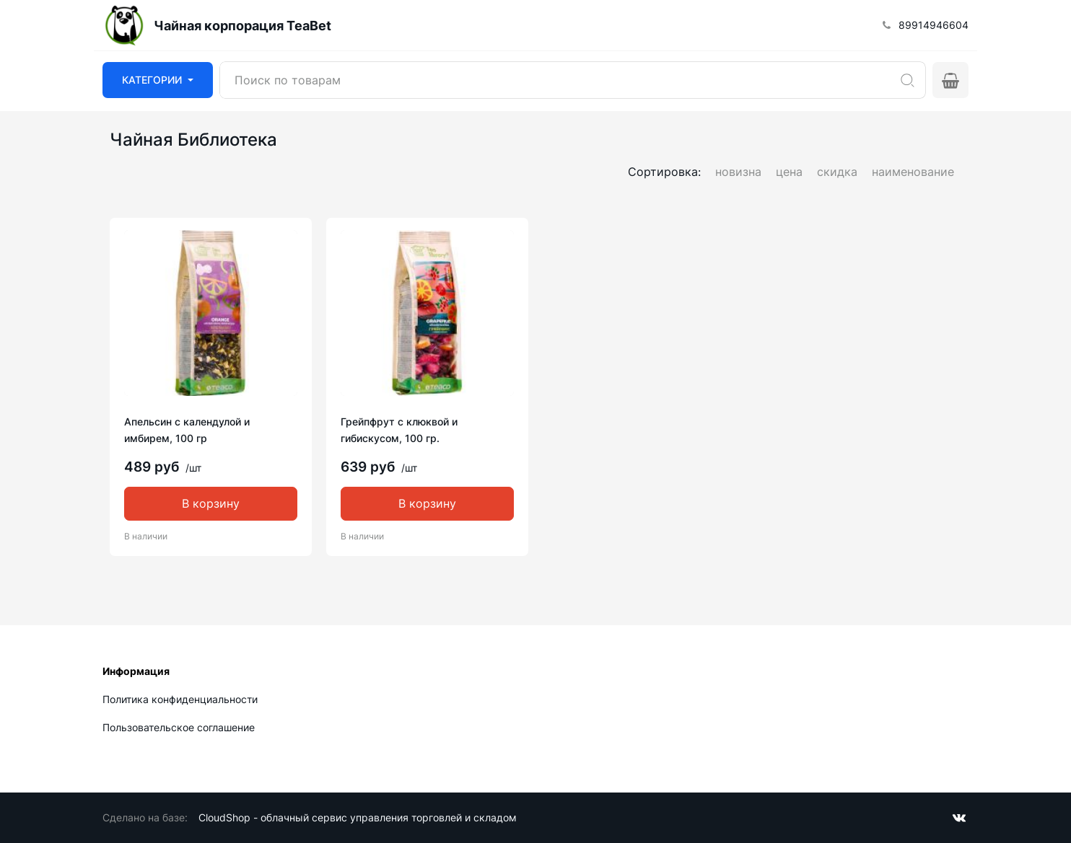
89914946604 (934, 25)
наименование (913, 171)
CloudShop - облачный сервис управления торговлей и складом (357, 817)
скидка (837, 171)
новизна (738, 171)
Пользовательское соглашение (178, 727)
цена (789, 171)
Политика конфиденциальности (180, 699)
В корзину (211, 503)
